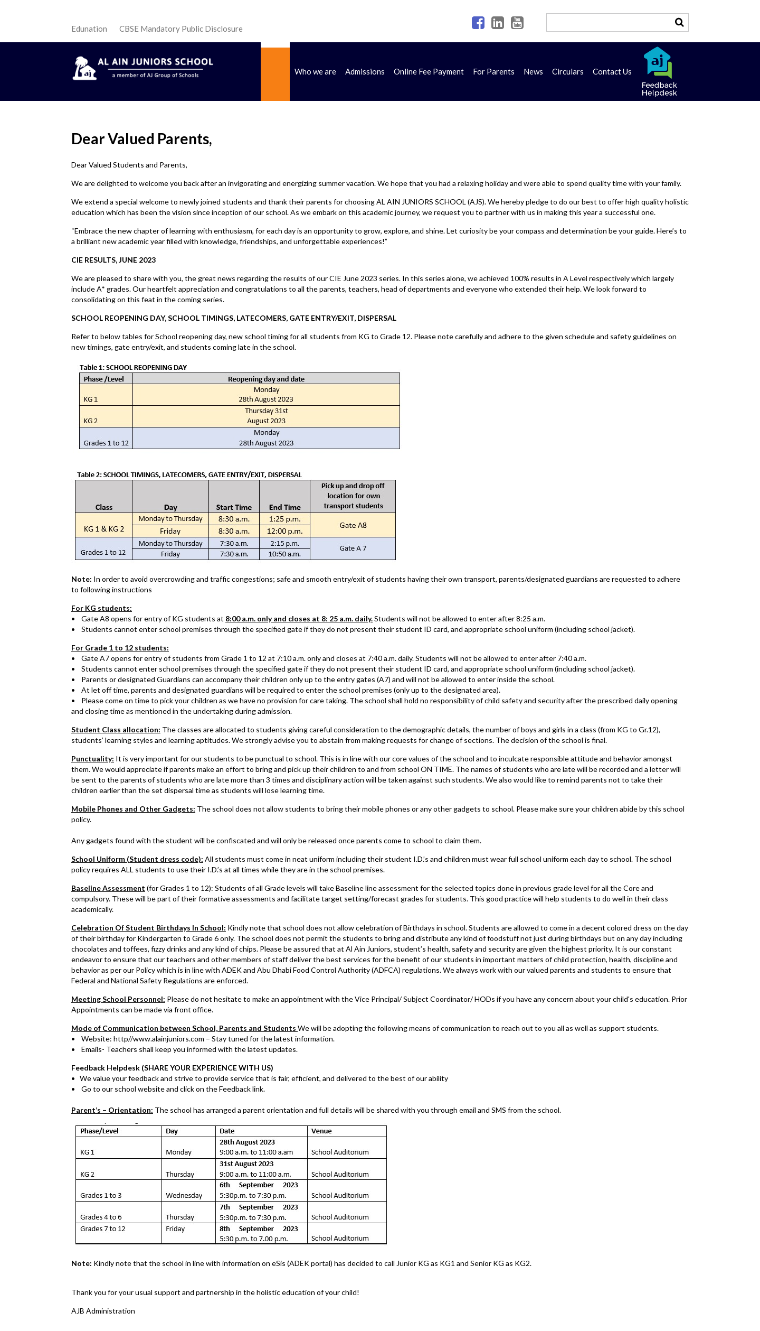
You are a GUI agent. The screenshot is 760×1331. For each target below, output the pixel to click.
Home (275, 71)
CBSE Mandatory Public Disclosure (181, 28)
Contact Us (612, 71)
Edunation (89, 28)
